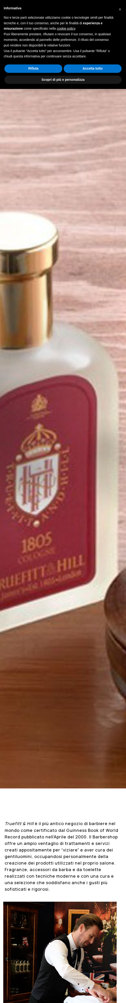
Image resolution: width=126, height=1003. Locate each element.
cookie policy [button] (66, 28)
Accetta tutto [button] (93, 68)
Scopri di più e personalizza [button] (63, 79)
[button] (120, 7)
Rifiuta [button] (33, 68)
